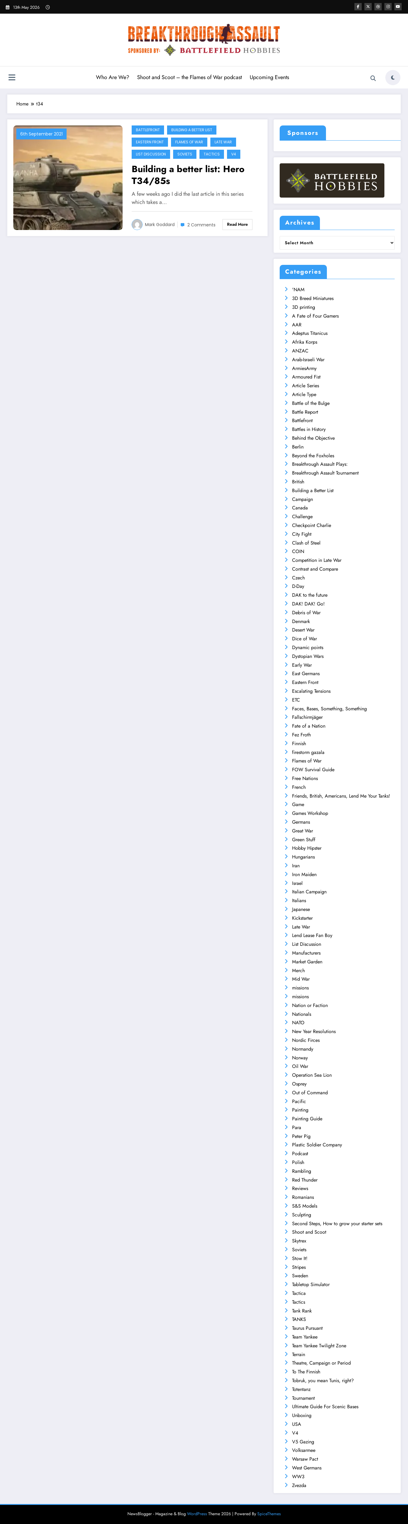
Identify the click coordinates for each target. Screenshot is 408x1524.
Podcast (300, 1153)
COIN (298, 551)
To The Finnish (306, 1371)
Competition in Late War (316, 560)
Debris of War (306, 612)
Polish (298, 1162)
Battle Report (305, 412)
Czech (298, 577)
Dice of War (304, 638)
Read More (237, 224)
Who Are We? (112, 77)
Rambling (301, 1171)
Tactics (212, 154)
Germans (301, 822)
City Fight (301, 534)
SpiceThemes (269, 1514)
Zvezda (299, 1485)
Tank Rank (302, 1310)
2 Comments (201, 225)
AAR (296, 324)
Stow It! (300, 1258)
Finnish (299, 743)
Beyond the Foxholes (313, 455)
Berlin (298, 446)
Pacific (299, 1101)
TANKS (299, 1319)
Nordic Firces (306, 1040)
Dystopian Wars (308, 656)
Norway (300, 1057)
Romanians (303, 1197)
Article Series (305, 385)
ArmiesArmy (304, 368)
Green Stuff (303, 839)
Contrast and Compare (315, 568)
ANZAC (300, 350)
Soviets (184, 154)
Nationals (301, 1014)
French (299, 787)
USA (296, 1424)
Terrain (298, 1354)
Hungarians (303, 856)
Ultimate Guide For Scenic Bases (325, 1406)
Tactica (299, 1293)
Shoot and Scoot (309, 1232)
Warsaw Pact (305, 1459)
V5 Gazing (303, 1441)
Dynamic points (307, 647)
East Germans (306, 673)
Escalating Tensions (311, 691)
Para (296, 1127)
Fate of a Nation (308, 725)
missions (300, 987)
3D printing (303, 307)
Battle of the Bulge (311, 403)
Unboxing (301, 1415)
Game (298, 804)
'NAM (298, 289)
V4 (233, 154)
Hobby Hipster (306, 848)
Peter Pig (301, 1136)
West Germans (306, 1467)
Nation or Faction (310, 1005)
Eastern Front (150, 142)
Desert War (303, 629)
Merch (298, 970)
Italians (299, 900)
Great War (302, 830)
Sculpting (301, 1214)
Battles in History (309, 429)
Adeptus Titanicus (309, 333)
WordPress (197, 1514)
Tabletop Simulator (311, 1284)
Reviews (300, 1188)
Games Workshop (310, 813)
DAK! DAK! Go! (308, 603)
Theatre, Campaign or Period (321, 1362)
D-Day (298, 586)
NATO (298, 1022)
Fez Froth (301, 734)
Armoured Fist (306, 376)
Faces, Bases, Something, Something (329, 708)
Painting (300, 1109)
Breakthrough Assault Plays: (320, 464)
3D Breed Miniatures (313, 298)
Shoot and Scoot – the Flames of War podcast (189, 77)
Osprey (299, 1083)
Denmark (301, 621)
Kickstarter (302, 918)
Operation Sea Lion (312, 1075)
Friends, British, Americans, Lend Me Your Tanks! (341, 795)
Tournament (303, 1398)
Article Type (304, 394)
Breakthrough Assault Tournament (325, 472)
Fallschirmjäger (307, 717)
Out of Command (310, 1092)
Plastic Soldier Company (317, 1144)
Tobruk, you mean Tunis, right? (323, 1380)
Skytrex (299, 1240)
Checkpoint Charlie (311, 525)
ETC (296, 699)
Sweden (300, 1275)
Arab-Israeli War (308, 359)
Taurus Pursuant (307, 1328)
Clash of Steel (306, 542)
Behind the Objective (313, 438)
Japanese (301, 909)
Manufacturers (306, 952)
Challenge (302, 516)
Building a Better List (191, 129)
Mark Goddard (160, 225)
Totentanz (301, 1389)
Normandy (302, 1048)
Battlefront (148, 129)
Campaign (302, 499)
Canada (300, 507)
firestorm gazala (308, 752)
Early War (302, 665)
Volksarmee (303, 1450)
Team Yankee (305, 1336)
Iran (296, 865)
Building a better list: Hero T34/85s (188, 175)
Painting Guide (307, 1118)
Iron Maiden (304, 874)
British (298, 481)
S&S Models (304, 1205)
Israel (297, 883)
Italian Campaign (309, 891)
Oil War (300, 1066)
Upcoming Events (269, 77)
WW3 (298, 1476)
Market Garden (307, 961)
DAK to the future (309, 595)
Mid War (301, 978)
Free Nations (305, 778)
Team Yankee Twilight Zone (319, 1345)
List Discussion (151, 154)
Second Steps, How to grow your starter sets (337, 1223)
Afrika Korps (304, 341)
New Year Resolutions (314, 1031)
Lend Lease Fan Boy (312, 935)
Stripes (299, 1267)
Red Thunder (305, 1179)
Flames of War (189, 142)
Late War (223, 142)
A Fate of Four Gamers (315, 315)
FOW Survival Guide (313, 769)
